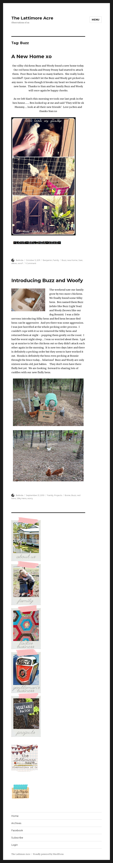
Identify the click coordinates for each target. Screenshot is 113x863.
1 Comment (30, 263)
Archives (16, 823)
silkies (14, 263)
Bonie (67, 495)
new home (72, 260)
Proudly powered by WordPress (48, 854)
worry (30, 498)
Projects (58, 495)
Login (14, 845)
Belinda (19, 260)
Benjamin (47, 260)
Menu (95, 19)
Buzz (64, 260)
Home (15, 816)
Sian (80, 260)
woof (20, 263)
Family (56, 260)
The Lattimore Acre (32, 18)
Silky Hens (21, 498)
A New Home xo (31, 56)
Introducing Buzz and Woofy (47, 280)
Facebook (17, 830)
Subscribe (17, 837)
